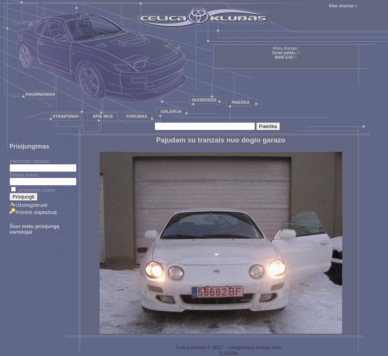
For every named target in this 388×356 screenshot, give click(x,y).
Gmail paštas (283, 52)
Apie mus (102, 116)
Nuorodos (204, 100)
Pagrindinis (38, 94)
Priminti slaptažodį (32, 212)
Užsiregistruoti (28, 205)
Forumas (136, 116)
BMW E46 (284, 57)
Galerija (171, 111)
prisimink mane (33, 190)
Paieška (241, 102)
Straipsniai (65, 116)
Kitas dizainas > (343, 5)
